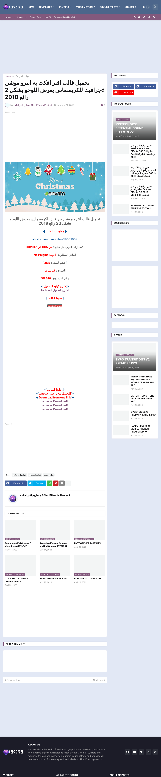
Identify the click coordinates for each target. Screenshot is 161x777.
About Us (10, 17)
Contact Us (22, 17)
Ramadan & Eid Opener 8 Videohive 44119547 (18, 544)
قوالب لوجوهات (35, 475)
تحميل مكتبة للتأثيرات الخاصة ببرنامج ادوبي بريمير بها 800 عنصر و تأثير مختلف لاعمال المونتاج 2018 (143, 171)
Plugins (64, 7)
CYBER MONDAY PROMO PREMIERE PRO (143, 413)
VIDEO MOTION (84, 7)
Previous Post (14, 680)
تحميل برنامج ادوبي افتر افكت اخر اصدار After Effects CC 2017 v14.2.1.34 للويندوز (141, 190)
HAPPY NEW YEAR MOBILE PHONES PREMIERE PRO (140, 429)
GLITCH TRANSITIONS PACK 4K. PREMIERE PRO (142, 398)
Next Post (98, 680)
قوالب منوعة (49, 475)
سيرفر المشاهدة (55, 306)
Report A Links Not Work (64, 17)
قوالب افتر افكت (21, 76)
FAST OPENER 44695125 (87, 543)
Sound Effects (109, 7)
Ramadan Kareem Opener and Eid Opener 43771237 (53, 544)
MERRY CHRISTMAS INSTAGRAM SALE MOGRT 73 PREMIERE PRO (142, 381)
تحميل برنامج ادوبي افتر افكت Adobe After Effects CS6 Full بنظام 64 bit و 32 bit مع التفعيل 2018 (143, 151)
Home (31, 7)
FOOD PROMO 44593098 (87, 578)
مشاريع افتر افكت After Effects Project (45, 495)
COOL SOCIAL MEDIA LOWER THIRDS (16, 580)
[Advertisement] (80, 47)
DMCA (48, 17)
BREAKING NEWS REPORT (53, 578)
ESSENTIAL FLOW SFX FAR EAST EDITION (143, 207)
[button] (147, 7)
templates (45, 7)
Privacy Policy (36, 17)
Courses (130, 7)
